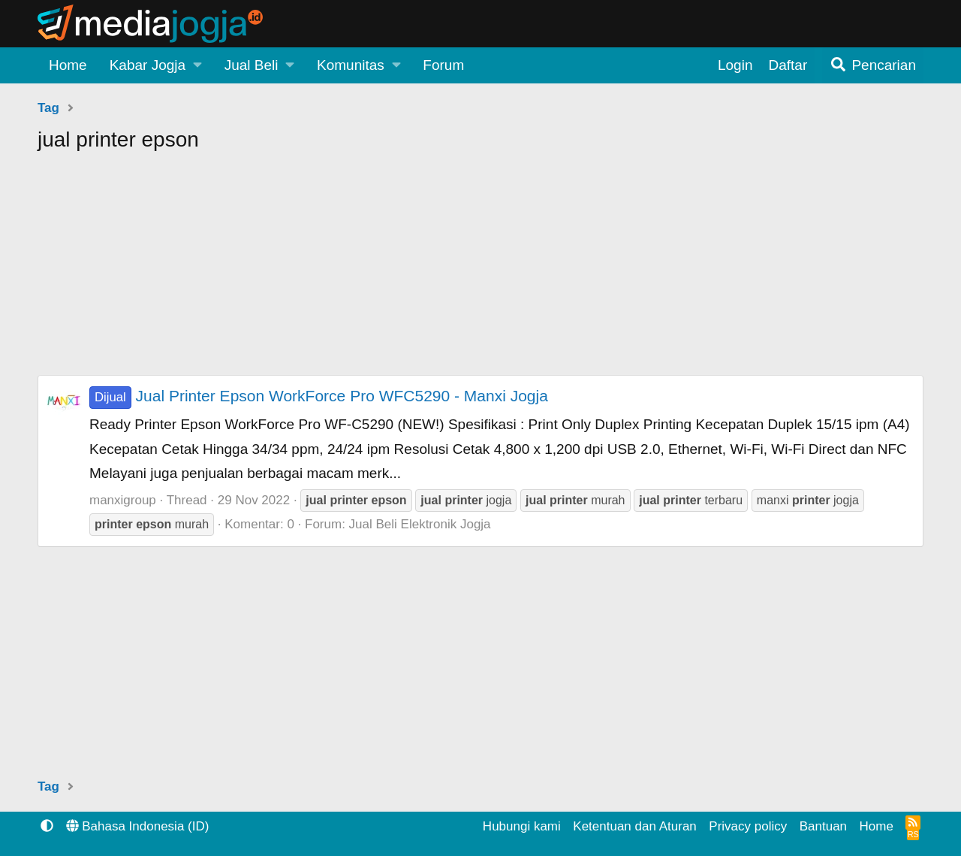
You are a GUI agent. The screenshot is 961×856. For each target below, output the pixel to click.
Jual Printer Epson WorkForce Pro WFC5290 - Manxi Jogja (318, 395)
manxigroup (122, 500)
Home (68, 65)
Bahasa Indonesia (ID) (137, 826)
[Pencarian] (872, 65)
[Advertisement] (480, 270)
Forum (443, 65)
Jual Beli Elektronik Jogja (420, 524)
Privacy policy (748, 826)
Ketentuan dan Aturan (634, 826)
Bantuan (823, 826)
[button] (155, 65)
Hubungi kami (522, 826)
